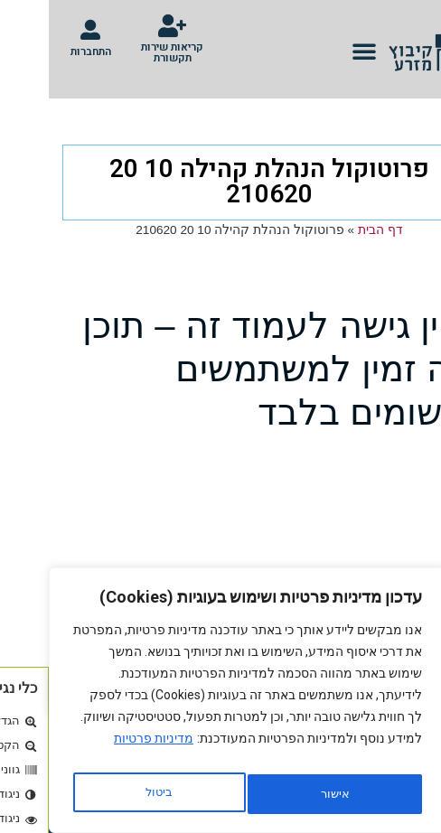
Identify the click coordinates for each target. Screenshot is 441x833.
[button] (315, 51)
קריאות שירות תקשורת (123, 52)
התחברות (42, 51)
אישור (110, 794)
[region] (199, 705)
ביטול (281, 794)
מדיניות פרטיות (105, 749)
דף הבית (331, 230)
